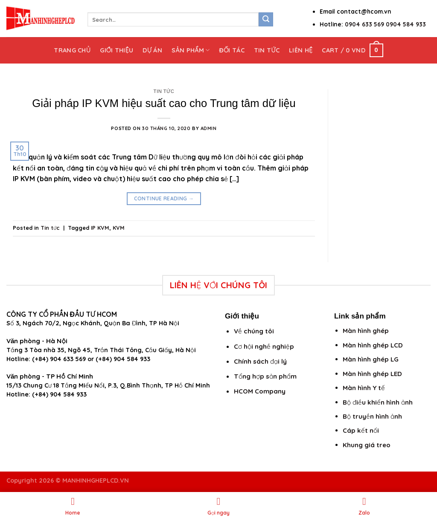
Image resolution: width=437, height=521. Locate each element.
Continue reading (164, 198)
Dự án (152, 50)
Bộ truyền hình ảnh (372, 416)
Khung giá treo (366, 445)
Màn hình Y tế (364, 388)
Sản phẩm (191, 50)
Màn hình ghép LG (371, 359)
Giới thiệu (116, 50)
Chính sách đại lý (260, 361)
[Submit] (266, 19)
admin (209, 128)
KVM (119, 227)
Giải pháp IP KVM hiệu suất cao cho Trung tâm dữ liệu (163, 103)
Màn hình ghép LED (372, 374)
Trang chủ (72, 50)
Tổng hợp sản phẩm (265, 376)
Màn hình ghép (366, 331)
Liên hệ (300, 50)
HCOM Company (260, 391)
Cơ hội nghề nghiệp (264, 346)
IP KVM (100, 227)
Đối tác (231, 50)
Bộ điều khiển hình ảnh (378, 402)
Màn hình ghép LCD (373, 345)
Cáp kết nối (361, 430)
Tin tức (267, 50)
